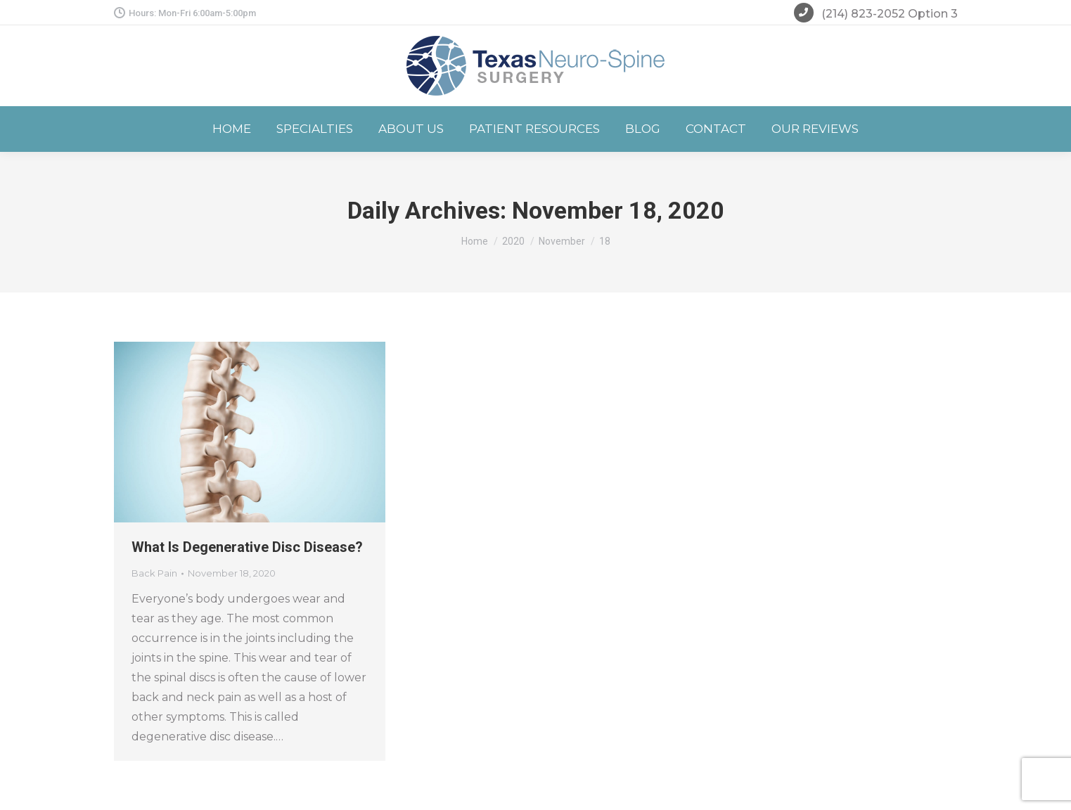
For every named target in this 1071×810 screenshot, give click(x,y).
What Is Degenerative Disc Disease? (247, 547)
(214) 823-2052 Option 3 (876, 14)
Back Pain (154, 573)
